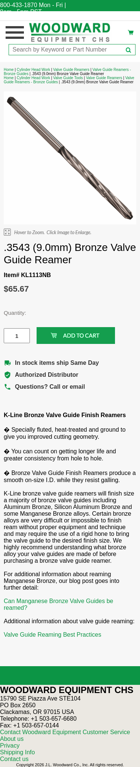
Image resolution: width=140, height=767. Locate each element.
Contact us (14, 759)
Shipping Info (17, 752)
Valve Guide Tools (68, 78)
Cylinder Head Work (33, 70)
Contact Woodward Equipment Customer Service (65, 732)
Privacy (9, 745)
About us (12, 739)
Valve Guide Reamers (71, 70)
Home (9, 70)
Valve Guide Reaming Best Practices (52, 634)
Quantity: (11, 313)
